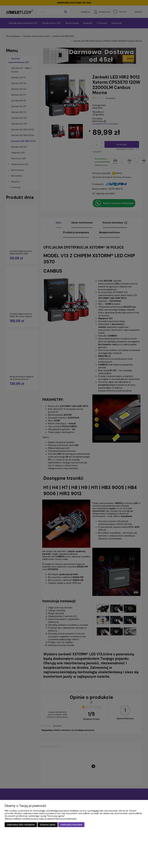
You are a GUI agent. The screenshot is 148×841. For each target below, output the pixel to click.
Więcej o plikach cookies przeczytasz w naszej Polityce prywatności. (41, 818)
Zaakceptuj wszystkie (71, 824)
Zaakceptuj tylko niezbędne (21, 824)
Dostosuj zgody (47, 824)
